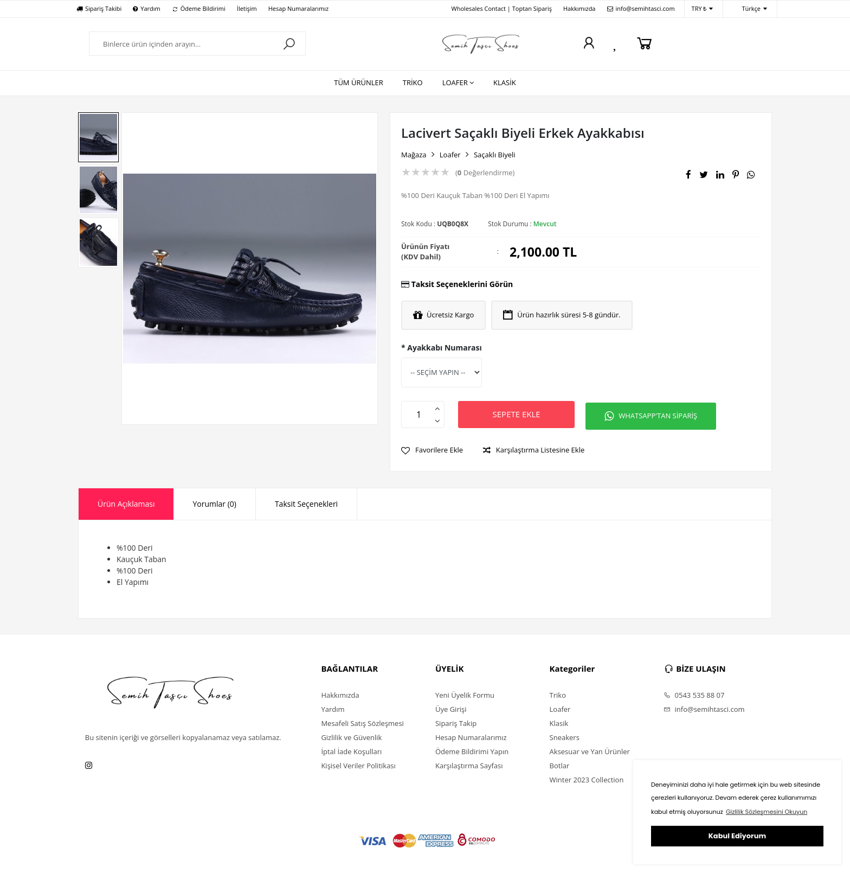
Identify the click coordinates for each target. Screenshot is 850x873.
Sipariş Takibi (98, 8)
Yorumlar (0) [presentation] (214, 502)
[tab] (126, 502)
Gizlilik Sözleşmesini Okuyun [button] (766, 811)
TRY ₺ (702, 9)
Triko (558, 693)
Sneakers (564, 735)
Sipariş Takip (455, 721)
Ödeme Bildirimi (199, 8)
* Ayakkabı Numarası (441, 347)
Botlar (560, 764)
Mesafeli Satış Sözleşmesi (362, 721)
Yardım (146, 8)
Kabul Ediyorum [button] (737, 836)
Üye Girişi (450, 707)
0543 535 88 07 (694, 693)
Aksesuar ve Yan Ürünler (590, 749)
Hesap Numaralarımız (298, 8)
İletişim (247, 8)
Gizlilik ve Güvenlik (351, 735)
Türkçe (748, 9)
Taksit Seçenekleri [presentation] (306, 502)
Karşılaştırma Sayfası (469, 764)
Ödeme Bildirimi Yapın (471, 749)
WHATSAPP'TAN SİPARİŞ (659, 414)
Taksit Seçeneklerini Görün (462, 284)
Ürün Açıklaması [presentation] (126, 502)
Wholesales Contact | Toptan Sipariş (502, 8)
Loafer (450, 155)
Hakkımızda (579, 8)
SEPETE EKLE (519, 414)
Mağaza (414, 155)
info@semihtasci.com (641, 8)
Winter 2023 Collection (587, 778)
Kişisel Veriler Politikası (358, 764)
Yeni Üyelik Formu (464, 693)
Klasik (559, 721)
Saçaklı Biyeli (495, 155)
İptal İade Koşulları (351, 749)
